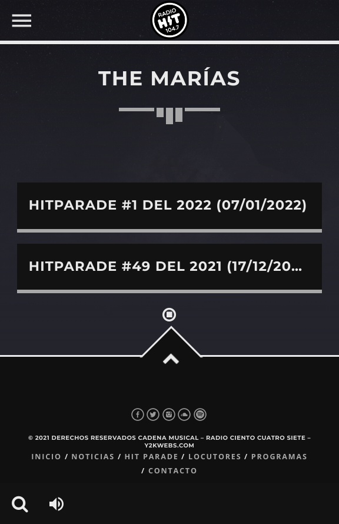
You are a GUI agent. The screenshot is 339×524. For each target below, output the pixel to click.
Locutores (214, 457)
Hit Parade (151, 457)
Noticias (93, 457)
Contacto (173, 471)
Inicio (46, 457)
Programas (279, 457)
